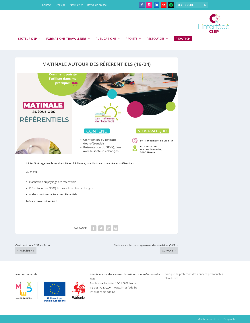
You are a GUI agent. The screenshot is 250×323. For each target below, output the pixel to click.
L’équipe (60, 5)
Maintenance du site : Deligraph (216, 319)
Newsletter (76, 5)
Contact (46, 5)
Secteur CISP (27, 39)
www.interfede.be (125, 287)
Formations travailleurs (66, 39)
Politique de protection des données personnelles (194, 274)
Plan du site (171, 278)
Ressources (155, 39)
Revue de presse (97, 5)
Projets (131, 39)
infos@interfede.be (102, 292)
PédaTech (183, 39)
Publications (106, 39)
